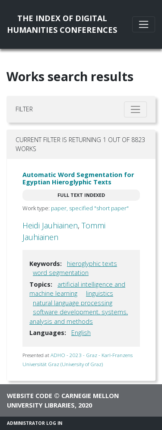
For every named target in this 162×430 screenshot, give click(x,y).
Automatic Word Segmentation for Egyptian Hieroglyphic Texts (78, 178)
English (81, 333)
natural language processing (72, 303)
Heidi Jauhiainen (50, 225)
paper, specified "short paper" (90, 208)
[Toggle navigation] (143, 24)
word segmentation (61, 273)
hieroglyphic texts (92, 263)
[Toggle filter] (135, 109)
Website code (29, 396)
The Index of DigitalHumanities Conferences (62, 24)
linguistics (99, 293)
